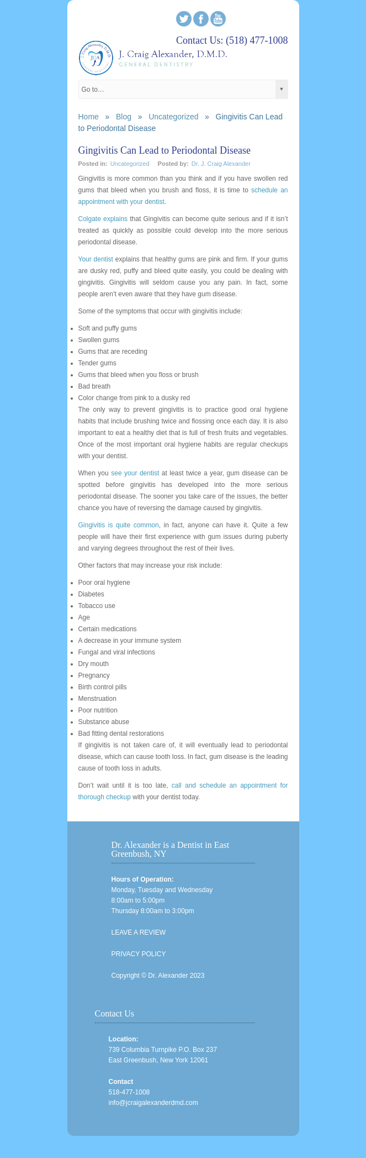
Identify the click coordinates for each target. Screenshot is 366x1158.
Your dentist (95, 259)
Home (88, 116)
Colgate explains (103, 219)
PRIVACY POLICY (139, 954)
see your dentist (135, 473)
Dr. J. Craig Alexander (221, 163)
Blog (123, 116)
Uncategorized (173, 116)
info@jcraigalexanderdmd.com (153, 1103)
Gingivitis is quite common (118, 525)
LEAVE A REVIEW (139, 932)
